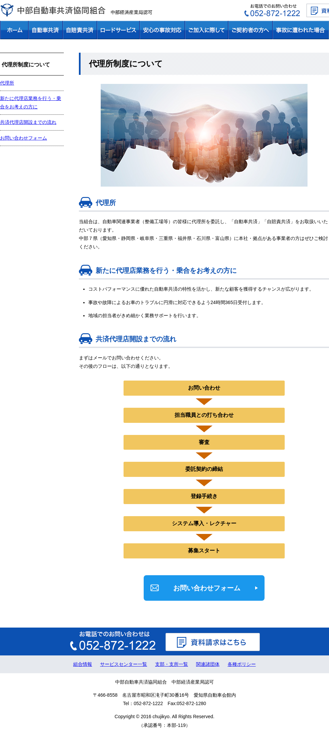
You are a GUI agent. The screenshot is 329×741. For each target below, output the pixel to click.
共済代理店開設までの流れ (28, 122)
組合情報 (82, 664)
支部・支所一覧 (171, 664)
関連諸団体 (208, 664)
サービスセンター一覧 (123, 664)
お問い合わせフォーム (206, 588)
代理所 (7, 83)
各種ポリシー (242, 664)
